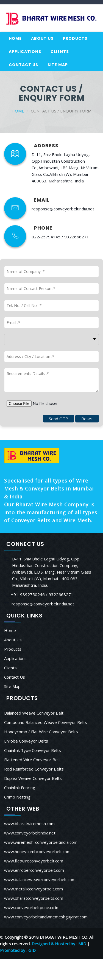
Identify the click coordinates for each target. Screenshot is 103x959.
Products (75, 38)
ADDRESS (46, 145)
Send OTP (58, 418)
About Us (42, 38)
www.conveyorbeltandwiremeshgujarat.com (46, 916)
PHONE (43, 227)
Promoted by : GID (18, 950)
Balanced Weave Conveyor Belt (33, 713)
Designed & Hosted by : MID (59, 943)
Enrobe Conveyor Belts (26, 741)
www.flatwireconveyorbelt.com (33, 861)
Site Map (58, 64)
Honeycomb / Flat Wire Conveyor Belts (41, 731)
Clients (60, 51)
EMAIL (42, 199)
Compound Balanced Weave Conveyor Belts (45, 722)
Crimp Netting (17, 797)
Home (15, 38)
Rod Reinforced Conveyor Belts (34, 769)
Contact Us (23, 64)
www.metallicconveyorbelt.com (33, 889)
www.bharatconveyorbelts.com (33, 898)
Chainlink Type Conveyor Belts (32, 750)
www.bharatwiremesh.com (29, 823)
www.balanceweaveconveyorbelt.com (40, 879)
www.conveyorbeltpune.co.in (31, 907)
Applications (25, 51)
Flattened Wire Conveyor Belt (32, 759)
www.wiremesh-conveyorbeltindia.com (40, 842)
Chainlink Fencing (19, 787)
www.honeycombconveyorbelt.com (37, 851)
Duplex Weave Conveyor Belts (33, 778)
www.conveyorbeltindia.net (29, 833)
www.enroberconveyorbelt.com (34, 870)
